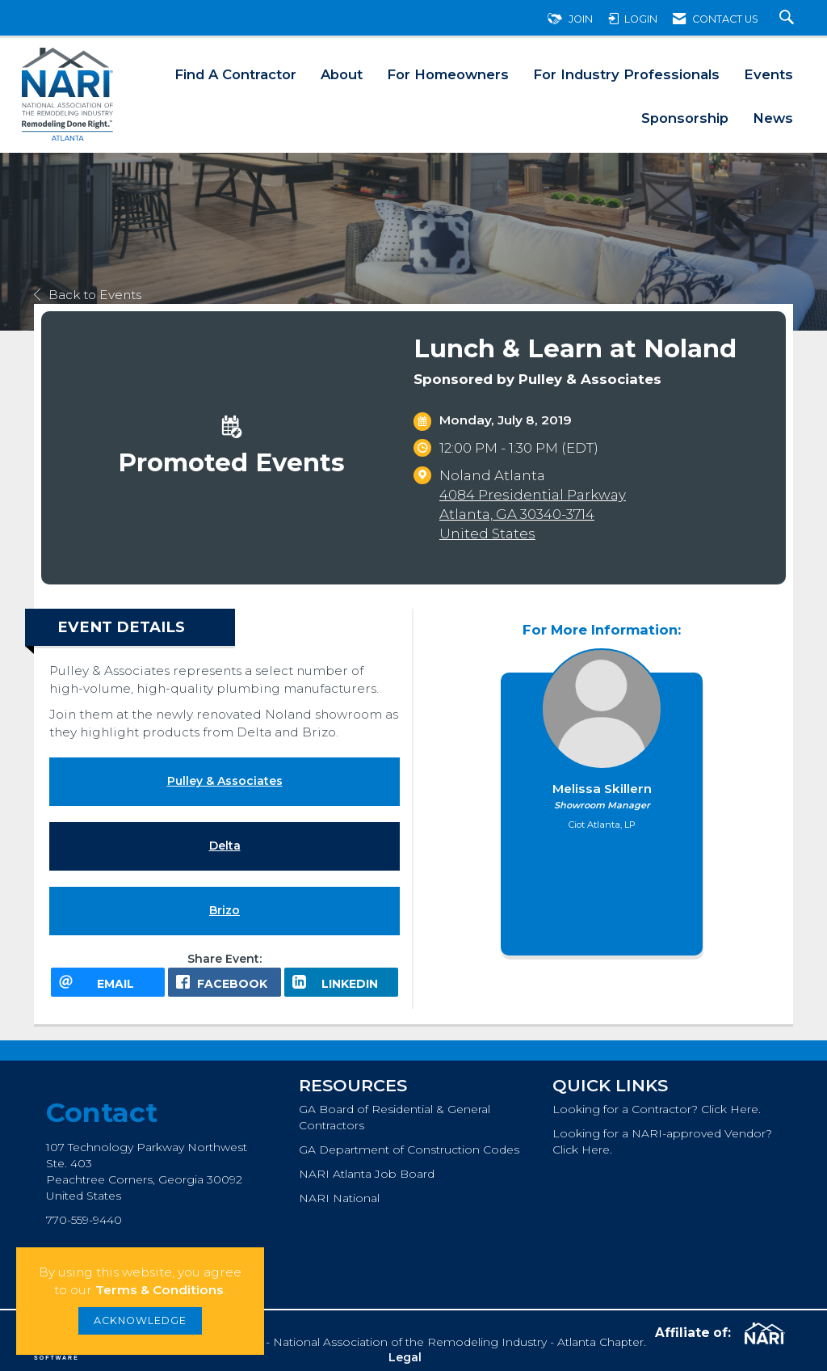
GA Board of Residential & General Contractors (394, 1117)
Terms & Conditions (159, 1289)
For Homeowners (448, 74)
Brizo (224, 910)
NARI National (339, 1198)
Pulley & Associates (225, 781)
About (342, 74)
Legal (405, 1357)
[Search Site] (789, 19)
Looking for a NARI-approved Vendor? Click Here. (662, 1141)
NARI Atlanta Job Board (366, 1173)
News (773, 118)
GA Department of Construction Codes (409, 1149)
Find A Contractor (235, 74)
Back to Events (87, 294)
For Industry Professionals (626, 74)
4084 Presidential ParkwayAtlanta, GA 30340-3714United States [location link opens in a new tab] (532, 514)
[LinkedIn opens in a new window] (341, 982)
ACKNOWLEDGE (140, 1320)
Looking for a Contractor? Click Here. (656, 1109)
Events (768, 74)
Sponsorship (684, 118)
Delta (225, 845)
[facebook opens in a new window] (225, 982)
